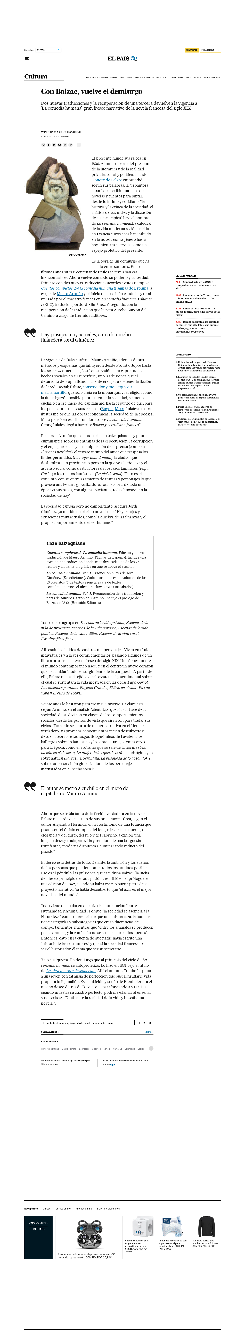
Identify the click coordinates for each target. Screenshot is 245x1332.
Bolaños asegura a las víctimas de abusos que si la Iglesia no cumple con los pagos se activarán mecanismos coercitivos (197, 326)
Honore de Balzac (50, 1048)
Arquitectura (152, 77)
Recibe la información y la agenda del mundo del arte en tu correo (79, 1023)
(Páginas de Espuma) (95, 288)
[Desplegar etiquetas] (151, 1048)
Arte (121, 77)
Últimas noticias (212, 77)
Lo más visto (183, 354)
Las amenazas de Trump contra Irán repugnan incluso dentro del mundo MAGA (197, 298)
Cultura (35, 76)
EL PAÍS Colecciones (108, 1208)
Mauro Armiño (70, 293)
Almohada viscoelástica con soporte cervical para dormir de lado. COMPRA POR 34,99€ (173, 1244)
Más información (50, 1064)
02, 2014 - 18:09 (59, 136)
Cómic (165, 77)
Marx (119, 408)
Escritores (84, 1048)
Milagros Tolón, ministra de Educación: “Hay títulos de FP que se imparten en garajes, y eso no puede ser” (198, 421)
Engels (107, 408)
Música (95, 77)
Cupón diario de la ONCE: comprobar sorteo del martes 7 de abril (196, 285)
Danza (130, 77)
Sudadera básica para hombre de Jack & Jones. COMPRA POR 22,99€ (205, 1243)
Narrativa (117, 1048)
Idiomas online (84, 1208)
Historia (139, 77)
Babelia (198, 77)
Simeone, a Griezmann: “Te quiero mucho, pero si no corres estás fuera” (198, 312)
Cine (87, 77)
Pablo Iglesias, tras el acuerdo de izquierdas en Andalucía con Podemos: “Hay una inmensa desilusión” (198, 409)
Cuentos (96, 1048)
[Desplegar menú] (27, 58)
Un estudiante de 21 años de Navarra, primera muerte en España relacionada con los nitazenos (198, 397)
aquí (112, 1064)
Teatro (104, 77)
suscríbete (191, 50)
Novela (106, 1048)
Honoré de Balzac (107, 180)
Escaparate (31, 1208)
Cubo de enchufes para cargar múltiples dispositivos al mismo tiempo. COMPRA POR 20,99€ (137, 1246)
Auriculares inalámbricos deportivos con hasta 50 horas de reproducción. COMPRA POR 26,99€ (87, 1256)
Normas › (148, 1032)
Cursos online (63, 1208)
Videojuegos (176, 77)
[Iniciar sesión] (210, 50)
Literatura (130, 1048)
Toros (188, 77)
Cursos (47, 1208)
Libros (113, 77)
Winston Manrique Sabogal (61, 132)
